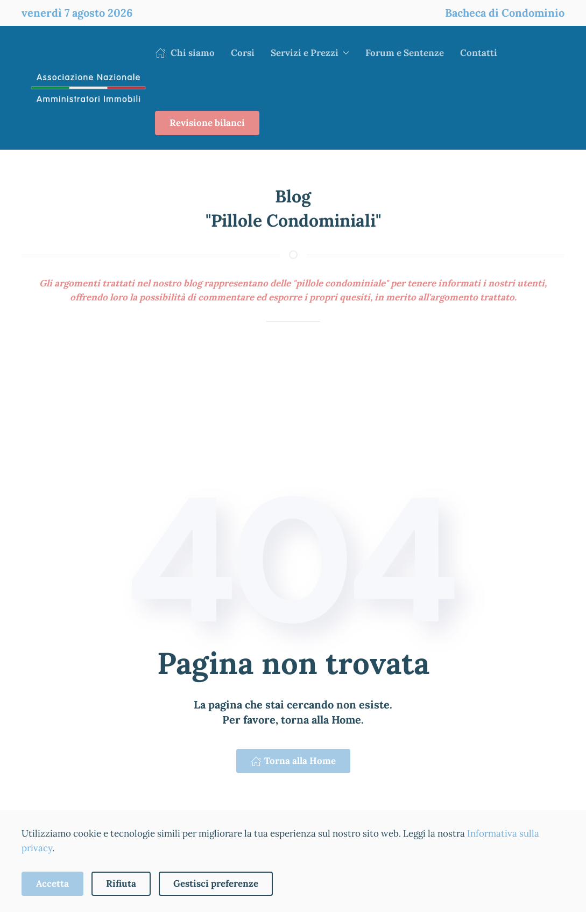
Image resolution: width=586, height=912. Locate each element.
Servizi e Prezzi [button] (310, 53)
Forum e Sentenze (404, 53)
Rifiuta (121, 883)
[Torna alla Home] (88, 88)
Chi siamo (185, 53)
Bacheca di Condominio (504, 12)
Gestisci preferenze (215, 883)
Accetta (52, 883)
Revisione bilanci (207, 123)
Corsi (243, 53)
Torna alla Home (293, 761)
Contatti (478, 53)
